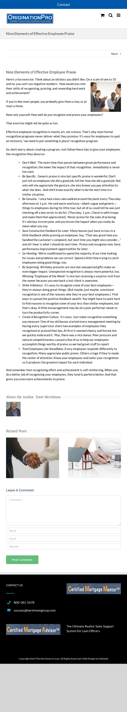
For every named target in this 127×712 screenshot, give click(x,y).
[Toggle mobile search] (111, 15)
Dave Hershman (48, 397)
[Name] (63, 531)
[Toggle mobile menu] (119, 15)
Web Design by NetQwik (95, 658)
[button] (9, 458)
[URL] (63, 546)
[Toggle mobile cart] (103, 15)
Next (114, 53)
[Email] (63, 538)
